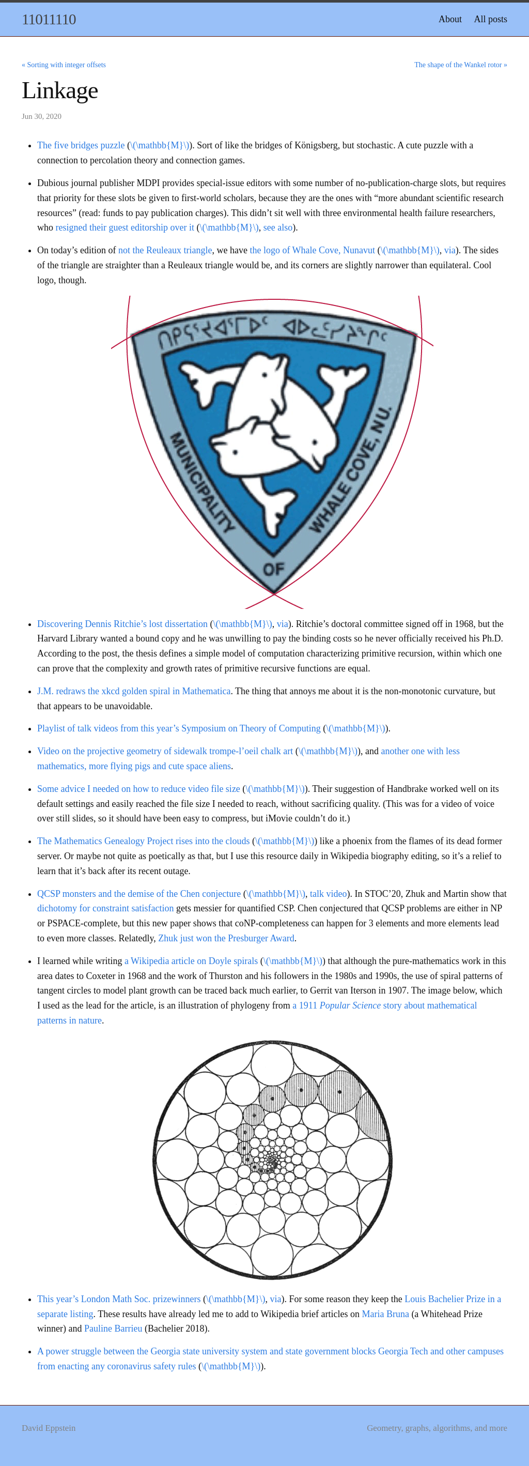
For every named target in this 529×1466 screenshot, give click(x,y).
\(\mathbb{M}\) (159, 145)
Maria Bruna (385, 1314)
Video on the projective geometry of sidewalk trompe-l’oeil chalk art (165, 751)
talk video (328, 894)
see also (277, 227)
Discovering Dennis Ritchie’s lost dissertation (122, 624)
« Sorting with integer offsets (64, 65)
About (450, 19)
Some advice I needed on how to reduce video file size (138, 789)
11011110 (49, 19)
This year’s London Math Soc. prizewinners (119, 1299)
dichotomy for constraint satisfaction (105, 908)
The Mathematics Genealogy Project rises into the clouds (143, 841)
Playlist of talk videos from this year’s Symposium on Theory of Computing (179, 728)
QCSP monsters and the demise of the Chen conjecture (139, 894)
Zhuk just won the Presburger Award (226, 938)
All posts (490, 19)
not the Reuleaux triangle (165, 250)
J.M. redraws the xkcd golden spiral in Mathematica (133, 691)
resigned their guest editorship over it (125, 227)
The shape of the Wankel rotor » (460, 65)
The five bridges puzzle (81, 145)
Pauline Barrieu (113, 1328)
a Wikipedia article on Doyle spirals (191, 961)
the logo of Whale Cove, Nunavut (312, 250)
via (450, 250)
